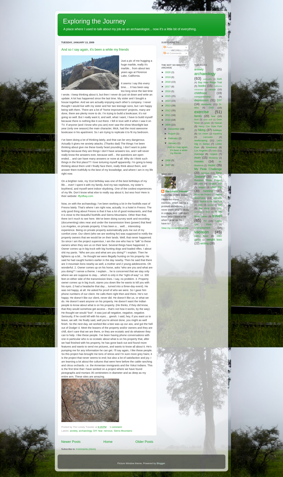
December (174, 129)
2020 (168, 72)
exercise (201, 112)
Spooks (210, 205)
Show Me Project (202, 194)
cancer (212, 89)
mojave (213, 154)
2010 (168, 119)
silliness (217, 198)
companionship (202, 96)
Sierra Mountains (123, 430)
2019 (168, 77)
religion (202, 187)
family (198, 116)
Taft (220, 204)
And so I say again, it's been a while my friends (95, 49)
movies (199, 161)
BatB (219, 79)
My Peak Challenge (208, 169)
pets (201, 183)
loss (214, 150)
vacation (201, 232)
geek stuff (207, 119)
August (172, 133)
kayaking (217, 133)
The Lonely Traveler (176, 191)
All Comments (172, 53)
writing (204, 243)
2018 (168, 81)
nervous (108, 430)
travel (217, 216)
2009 (168, 124)
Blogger (161, 463)
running (208, 190)
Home (107, 442)
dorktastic (206, 104)
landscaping (200, 140)
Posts (168, 47)
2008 (168, 160)
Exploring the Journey (94, 21)
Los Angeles (201, 150)
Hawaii (218, 123)
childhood (200, 93)
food (196, 119)
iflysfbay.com (85, 196)
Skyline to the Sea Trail (210, 201)
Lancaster (208, 137)
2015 (168, 96)
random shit (215, 183)
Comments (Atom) (86, 449)
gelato (207, 123)
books (202, 85)
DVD (211, 107)
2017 (168, 86)
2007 (168, 165)
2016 (168, 91)
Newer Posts (70, 442)
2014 (168, 100)
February (173, 138)
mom (197, 157)
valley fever (201, 236)
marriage (199, 154)
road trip (216, 187)
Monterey (213, 158)
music (211, 165)
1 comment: (116, 427)
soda (200, 205)
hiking (201, 130)
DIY (95, 430)
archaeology (85, 430)
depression (201, 100)
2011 (168, 115)
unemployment (202, 227)
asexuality (207, 79)
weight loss (214, 239)
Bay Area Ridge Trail (210, 82)
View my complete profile (174, 228)
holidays (217, 130)
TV (205, 221)
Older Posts (144, 442)
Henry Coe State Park (210, 126)
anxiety (73, 430)
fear (100, 430)
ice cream (203, 133)
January (172, 143)
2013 (168, 105)
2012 (168, 110)
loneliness (211, 147)
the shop (204, 208)
